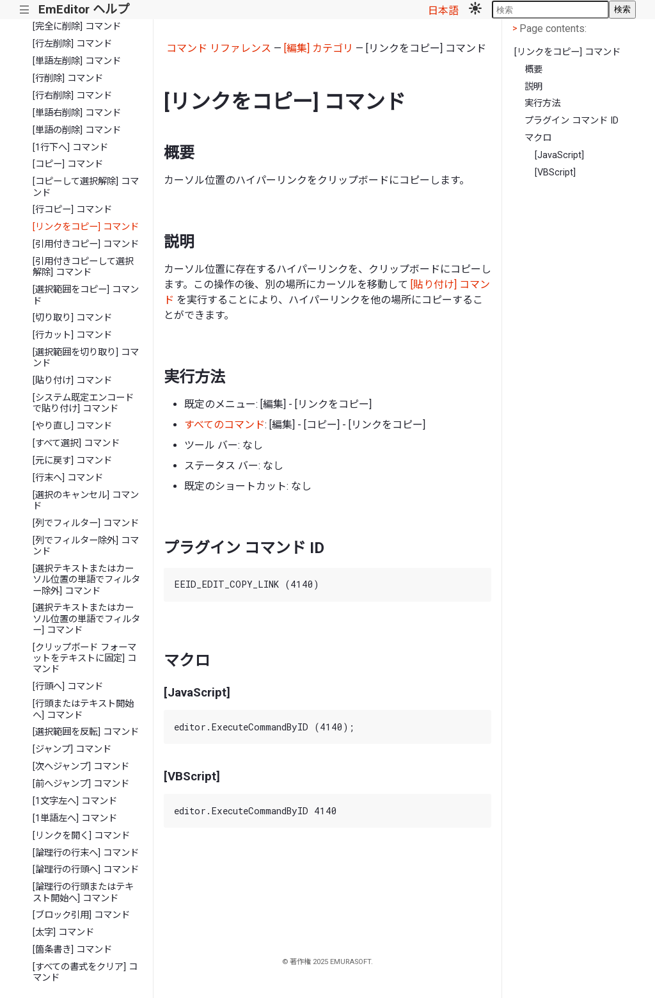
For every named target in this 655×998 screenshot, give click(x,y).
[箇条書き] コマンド (72, 949)
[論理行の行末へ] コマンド (86, 853)
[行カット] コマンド (72, 335)
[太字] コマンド (63, 932)
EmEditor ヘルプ (83, 9)
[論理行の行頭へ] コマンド (86, 869)
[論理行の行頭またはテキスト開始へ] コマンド (83, 892)
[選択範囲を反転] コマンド (86, 732)
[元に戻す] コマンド (72, 460)
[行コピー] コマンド (72, 209)
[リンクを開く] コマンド (81, 835)
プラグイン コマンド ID (572, 120)
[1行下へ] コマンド (70, 147)
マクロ (538, 138)
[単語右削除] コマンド (77, 113)
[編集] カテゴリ (318, 48)
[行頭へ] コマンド (68, 686)
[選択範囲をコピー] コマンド (86, 295)
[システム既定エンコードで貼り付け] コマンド (83, 403)
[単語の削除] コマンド (77, 130)
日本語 (443, 10)
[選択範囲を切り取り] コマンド (86, 358)
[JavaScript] (559, 155)
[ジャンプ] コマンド (72, 749)
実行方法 (542, 103)
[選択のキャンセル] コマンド (86, 500)
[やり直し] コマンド (72, 426)
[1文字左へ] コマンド (75, 801)
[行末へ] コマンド (68, 477)
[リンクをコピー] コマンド (86, 226)
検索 (622, 9)
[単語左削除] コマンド (77, 61)
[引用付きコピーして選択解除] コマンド (83, 267)
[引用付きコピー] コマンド (86, 244)
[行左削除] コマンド (72, 43)
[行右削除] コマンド (72, 95)
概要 (533, 69)
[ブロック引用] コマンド (81, 915)
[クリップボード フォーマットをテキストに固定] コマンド (84, 658)
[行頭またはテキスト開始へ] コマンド (83, 709)
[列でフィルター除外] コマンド (86, 546)
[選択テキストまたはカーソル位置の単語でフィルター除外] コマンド (86, 580)
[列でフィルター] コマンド (86, 523)
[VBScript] (555, 172)
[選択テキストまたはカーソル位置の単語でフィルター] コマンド (86, 619)
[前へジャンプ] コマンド (81, 783)
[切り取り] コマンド (72, 317)
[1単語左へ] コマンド (75, 818)
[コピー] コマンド (68, 164)
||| (25, 9)
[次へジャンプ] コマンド (81, 766)
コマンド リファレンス (218, 48)
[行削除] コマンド (68, 78)
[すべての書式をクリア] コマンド (85, 972)
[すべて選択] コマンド (76, 443)
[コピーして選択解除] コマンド (86, 187)
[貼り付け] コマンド (72, 380)
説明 (533, 86)
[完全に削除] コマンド (77, 26)
